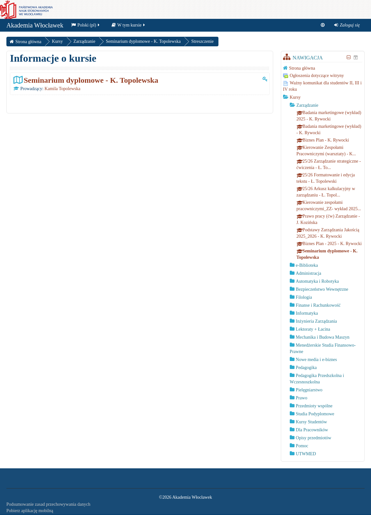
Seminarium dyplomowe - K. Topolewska (91, 80)
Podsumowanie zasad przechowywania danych (48, 504)
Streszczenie (202, 41)
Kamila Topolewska (62, 88)
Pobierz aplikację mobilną (29, 510)
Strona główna (302, 68)
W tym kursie (129, 26)
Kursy (295, 97)
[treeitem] (322, 68)
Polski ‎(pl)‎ (85, 26)
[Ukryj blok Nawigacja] (348, 57)
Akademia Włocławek (34, 26)
